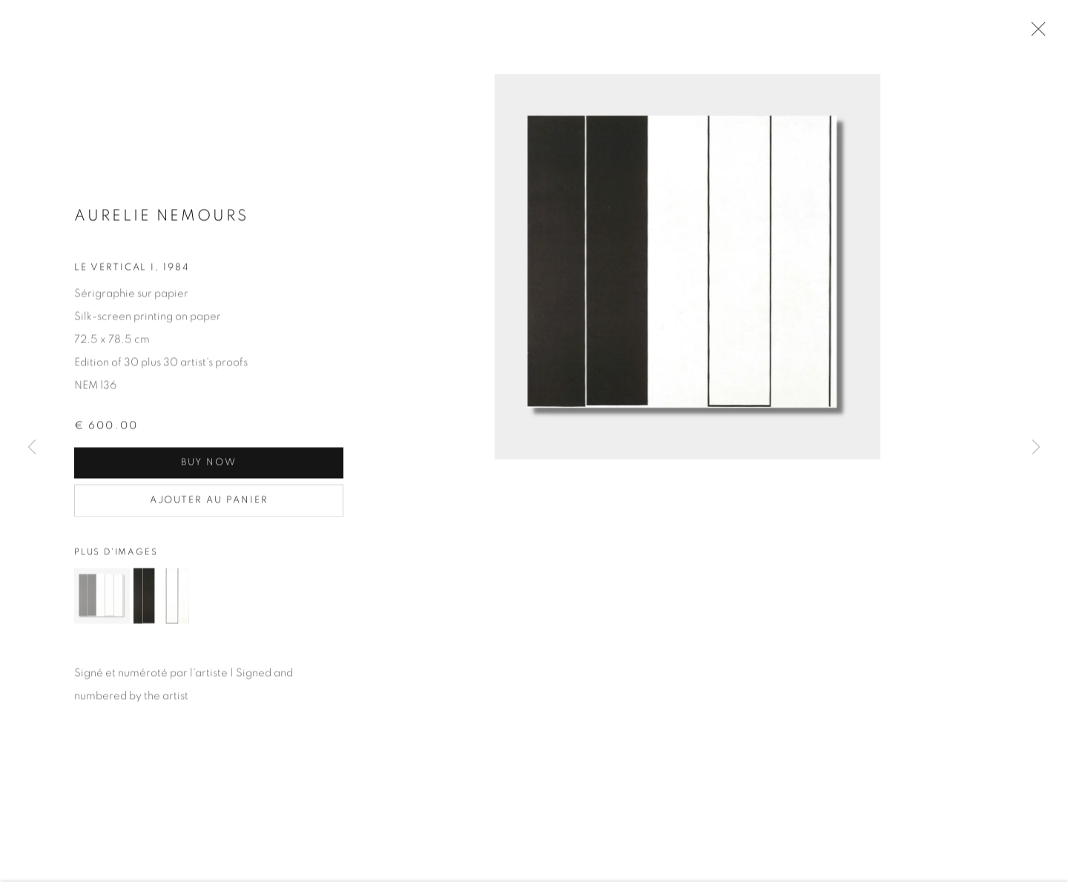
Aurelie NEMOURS (161, 217)
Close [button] (1035, 33)
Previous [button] (32, 447)
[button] (102, 598)
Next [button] (1036, 447)
